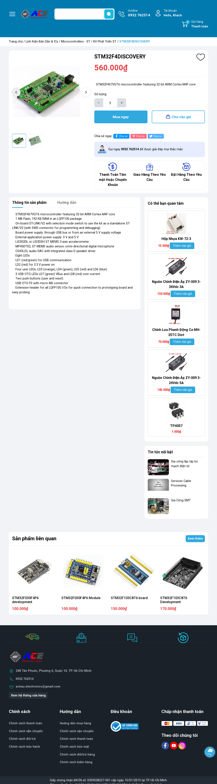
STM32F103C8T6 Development (173, 600)
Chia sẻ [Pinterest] (138, 136)
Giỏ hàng (197, 24)
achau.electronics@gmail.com (38, 686)
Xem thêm (195, 538)
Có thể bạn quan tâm (166, 203)
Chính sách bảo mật (74, 747)
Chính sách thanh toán (25, 723)
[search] (109, 14)
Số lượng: (100, 94)
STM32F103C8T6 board (129, 598)
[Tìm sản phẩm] (84, 14)
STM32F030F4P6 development (25, 600)
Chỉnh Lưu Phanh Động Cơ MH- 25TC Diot (176, 332)
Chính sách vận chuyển (77, 731)
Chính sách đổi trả (22, 739)
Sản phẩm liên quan (34, 539)
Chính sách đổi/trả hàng (77, 754)
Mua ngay (121, 117)
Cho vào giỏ (181, 117)
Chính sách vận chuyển (26, 731)
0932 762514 (24, 679)
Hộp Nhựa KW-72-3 (176, 239)
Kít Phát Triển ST (104, 41)
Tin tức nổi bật (160, 452)
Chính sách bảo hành (24, 747)
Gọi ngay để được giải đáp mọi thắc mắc (145, 149)
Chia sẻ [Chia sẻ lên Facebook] (120, 136)
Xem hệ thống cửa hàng (28, 695)
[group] (51, 93)
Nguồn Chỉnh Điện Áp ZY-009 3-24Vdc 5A (176, 380)
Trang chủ (16, 41)
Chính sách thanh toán (76, 739)
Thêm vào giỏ (182, 245)
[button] (86, 92)
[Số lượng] (110, 102)
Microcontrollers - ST (75, 41)
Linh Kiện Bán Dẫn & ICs (42, 41)
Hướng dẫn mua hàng (75, 723)
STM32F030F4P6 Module (80, 598)
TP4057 (176, 426)
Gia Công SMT (181, 500)
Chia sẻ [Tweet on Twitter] (155, 136)
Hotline (139, 13)
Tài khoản (173, 13)
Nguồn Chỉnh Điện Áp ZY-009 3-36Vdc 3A (176, 284)
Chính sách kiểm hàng (76, 762)
